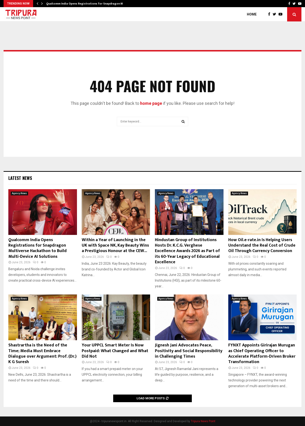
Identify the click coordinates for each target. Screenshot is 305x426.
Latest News (20, 178)
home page (151, 103)
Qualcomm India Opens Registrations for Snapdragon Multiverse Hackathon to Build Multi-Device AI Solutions (37, 248)
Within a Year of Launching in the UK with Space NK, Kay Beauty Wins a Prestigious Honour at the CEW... (115, 245)
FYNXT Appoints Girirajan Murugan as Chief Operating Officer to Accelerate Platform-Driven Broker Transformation (261, 353)
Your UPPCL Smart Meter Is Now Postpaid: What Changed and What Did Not (115, 351)
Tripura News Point (203, 421)
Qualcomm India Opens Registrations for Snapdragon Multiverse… (91, 3)
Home (252, 14)
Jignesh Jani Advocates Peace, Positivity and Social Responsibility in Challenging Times (188, 351)
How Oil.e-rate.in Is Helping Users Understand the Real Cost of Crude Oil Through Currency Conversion (261, 245)
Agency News (19, 193)
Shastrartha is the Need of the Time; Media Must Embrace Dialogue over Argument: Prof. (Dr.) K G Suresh (42, 353)
